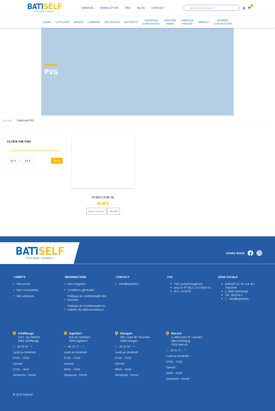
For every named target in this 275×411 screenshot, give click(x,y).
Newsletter (109, 8)
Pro (127, 8)
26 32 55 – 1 (127, 346)
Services (87, 8)
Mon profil (23, 284)
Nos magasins (77, 284)
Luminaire (94, 22)
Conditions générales (81, 290)
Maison (78, 22)
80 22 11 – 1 (76, 346)
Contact (158, 8)
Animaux (203, 22)
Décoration (112, 22)
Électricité (131, 22)
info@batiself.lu (129, 284)
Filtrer (56, 161)
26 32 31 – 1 (178, 350)
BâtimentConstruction (223, 22)
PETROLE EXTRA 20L (103, 197)
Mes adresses (25, 296)
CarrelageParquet (187, 22)
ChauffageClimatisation (151, 22)
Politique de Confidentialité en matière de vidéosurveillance (86, 307)
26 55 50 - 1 (24, 346)
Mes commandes (27, 290)
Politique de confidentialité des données (87, 298)
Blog (141, 8)
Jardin (47, 22)
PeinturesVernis (170, 22)
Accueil (7, 120)
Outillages (62, 22)
